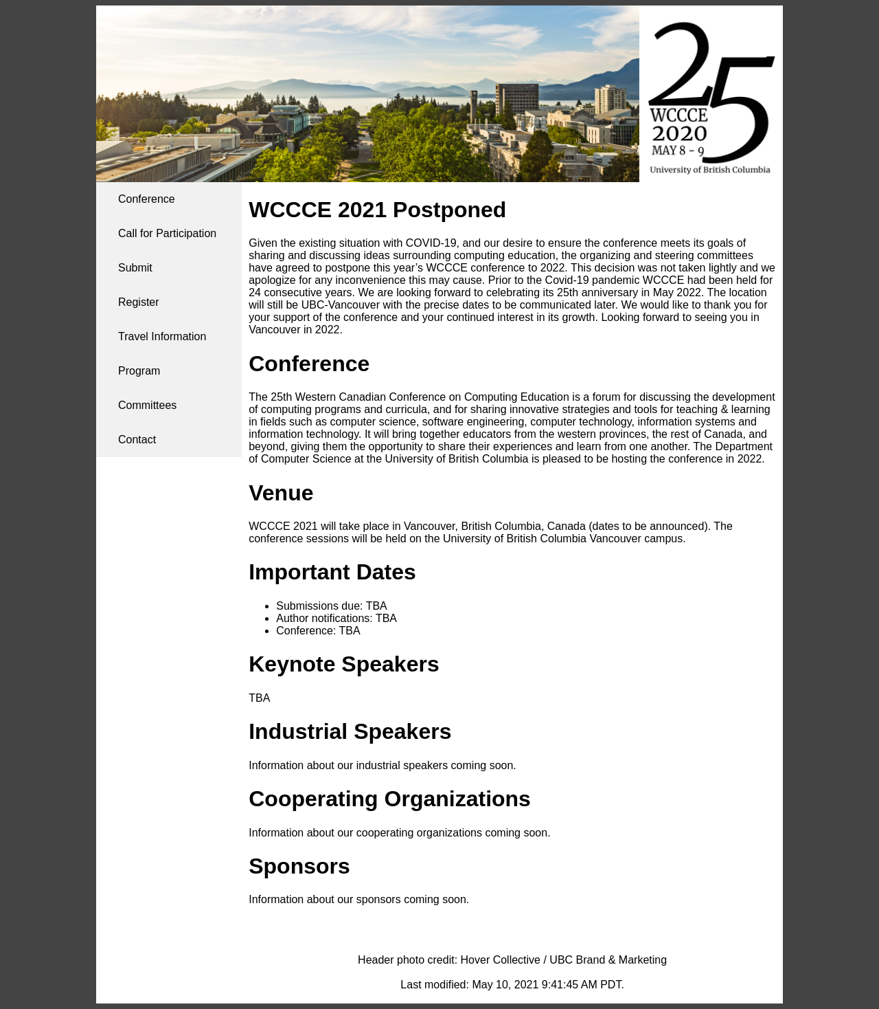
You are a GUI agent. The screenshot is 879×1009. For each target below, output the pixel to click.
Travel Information (162, 336)
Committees (147, 405)
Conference (146, 199)
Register (138, 302)
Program (139, 371)
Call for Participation (167, 233)
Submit (135, 268)
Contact (137, 439)
